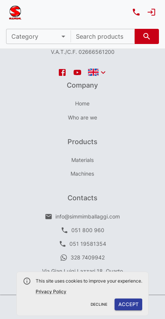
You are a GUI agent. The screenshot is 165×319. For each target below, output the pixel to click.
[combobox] (103, 36)
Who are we (82, 117)
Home (82, 103)
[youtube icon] (77, 72)
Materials (82, 160)
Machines (82, 173)
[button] (38, 36)
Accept (128, 304)
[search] (147, 36)
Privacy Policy (51, 291)
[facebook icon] (62, 72)
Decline (99, 304)
